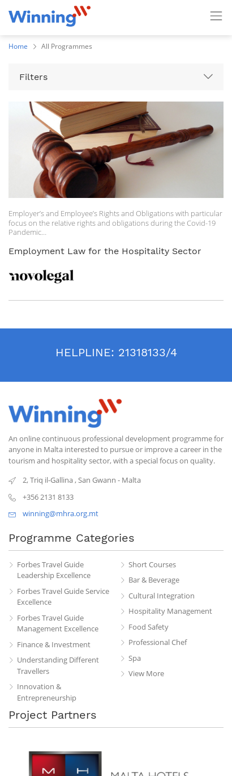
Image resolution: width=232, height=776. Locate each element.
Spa (134, 658)
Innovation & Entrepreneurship (46, 692)
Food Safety (148, 627)
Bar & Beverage (153, 580)
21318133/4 (147, 352)
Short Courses (152, 564)
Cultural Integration (161, 596)
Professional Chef (157, 642)
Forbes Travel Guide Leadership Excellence (54, 570)
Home (18, 46)
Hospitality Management (170, 611)
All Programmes (66, 46)
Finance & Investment (54, 644)
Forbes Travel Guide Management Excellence (57, 623)
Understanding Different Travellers (58, 665)
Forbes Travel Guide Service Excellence (63, 597)
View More (146, 673)
